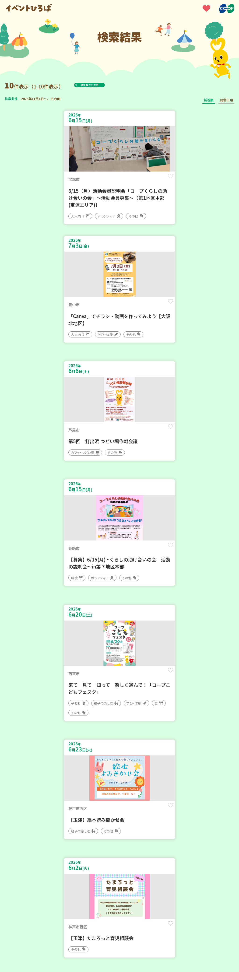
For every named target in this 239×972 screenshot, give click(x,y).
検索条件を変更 (101, 85)
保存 (106, 180)
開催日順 (226, 100)
